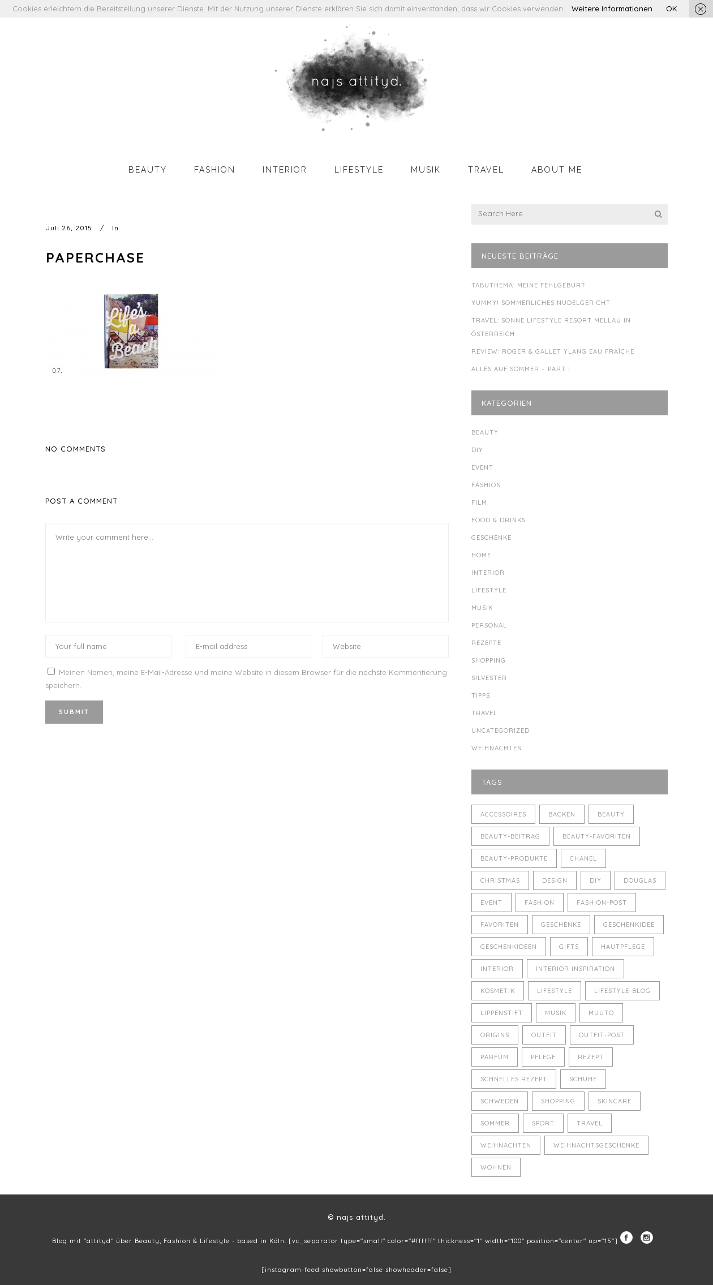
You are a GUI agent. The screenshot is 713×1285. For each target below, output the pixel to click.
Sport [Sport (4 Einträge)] (543, 1123)
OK (671, 8)
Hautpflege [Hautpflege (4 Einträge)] (623, 947)
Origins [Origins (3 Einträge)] (494, 1035)
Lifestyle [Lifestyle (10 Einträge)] (554, 991)
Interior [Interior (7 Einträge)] (497, 969)
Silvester (489, 678)
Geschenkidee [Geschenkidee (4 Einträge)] (629, 925)
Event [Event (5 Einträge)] (491, 902)
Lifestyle (488, 590)
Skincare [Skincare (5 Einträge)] (615, 1101)
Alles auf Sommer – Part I (520, 369)
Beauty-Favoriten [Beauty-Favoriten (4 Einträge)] (596, 836)
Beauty (485, 432)
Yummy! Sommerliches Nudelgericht (541, 303)
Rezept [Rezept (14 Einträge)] (591, 1057)
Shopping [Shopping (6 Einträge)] (558, 1101)
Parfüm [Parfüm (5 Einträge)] (494, 1057)
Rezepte (486, 643)
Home (481, 555)
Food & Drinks (498, 520)
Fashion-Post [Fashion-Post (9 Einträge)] (602, 902)
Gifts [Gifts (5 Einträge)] (569, 947)
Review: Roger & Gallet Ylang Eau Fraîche (552, 351)
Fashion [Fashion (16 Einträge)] (540, 902)
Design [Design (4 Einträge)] (555, 880)
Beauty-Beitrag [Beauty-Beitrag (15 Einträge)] (510, 836)
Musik (482, 608)
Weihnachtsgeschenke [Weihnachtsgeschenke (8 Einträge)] (596, 1145)
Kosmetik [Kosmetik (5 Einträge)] (497, 991)
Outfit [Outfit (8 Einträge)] (544, 1035)
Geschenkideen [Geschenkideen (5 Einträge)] (508, 947)
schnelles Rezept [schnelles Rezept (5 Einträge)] (513, 1079)
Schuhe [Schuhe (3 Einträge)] (583, 1079)
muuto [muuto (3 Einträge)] (601, 1013)
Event (482, 467)
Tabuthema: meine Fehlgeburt (528, 285)
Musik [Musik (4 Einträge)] (555, 1013)
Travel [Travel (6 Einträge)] (590, 1123)
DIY (477, 450)
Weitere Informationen (612, 8)
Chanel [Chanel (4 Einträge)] (583, 858)
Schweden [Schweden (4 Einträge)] (499, 1101)
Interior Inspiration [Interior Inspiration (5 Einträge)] (575, 969)
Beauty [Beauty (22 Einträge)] (611, 814)
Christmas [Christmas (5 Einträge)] (500, 880)
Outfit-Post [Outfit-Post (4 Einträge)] (602, 1035)
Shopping (488, 660)
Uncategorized (500, 730)
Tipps (480, 695)
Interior (488, 573)
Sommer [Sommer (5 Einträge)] (495, 1123)
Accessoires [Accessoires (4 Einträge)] (503, 814)
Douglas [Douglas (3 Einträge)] (640, 880)
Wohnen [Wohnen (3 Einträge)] (496, 1167)
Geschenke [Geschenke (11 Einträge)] (561, 925)
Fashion (486, 485)
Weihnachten (496, 748)
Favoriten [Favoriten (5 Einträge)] (499, 925)
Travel (484, 713)
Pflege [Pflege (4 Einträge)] (543, 1057)
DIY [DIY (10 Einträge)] (596, 880)
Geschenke (491, 537)
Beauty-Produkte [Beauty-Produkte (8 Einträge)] (514, 858)
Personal (489, 625)
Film (479, 502)
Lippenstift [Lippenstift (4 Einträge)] (501, 1013)
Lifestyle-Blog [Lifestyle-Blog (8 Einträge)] (622, 991)
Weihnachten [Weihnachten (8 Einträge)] (505, 1145)
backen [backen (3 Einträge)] (561, 814)
